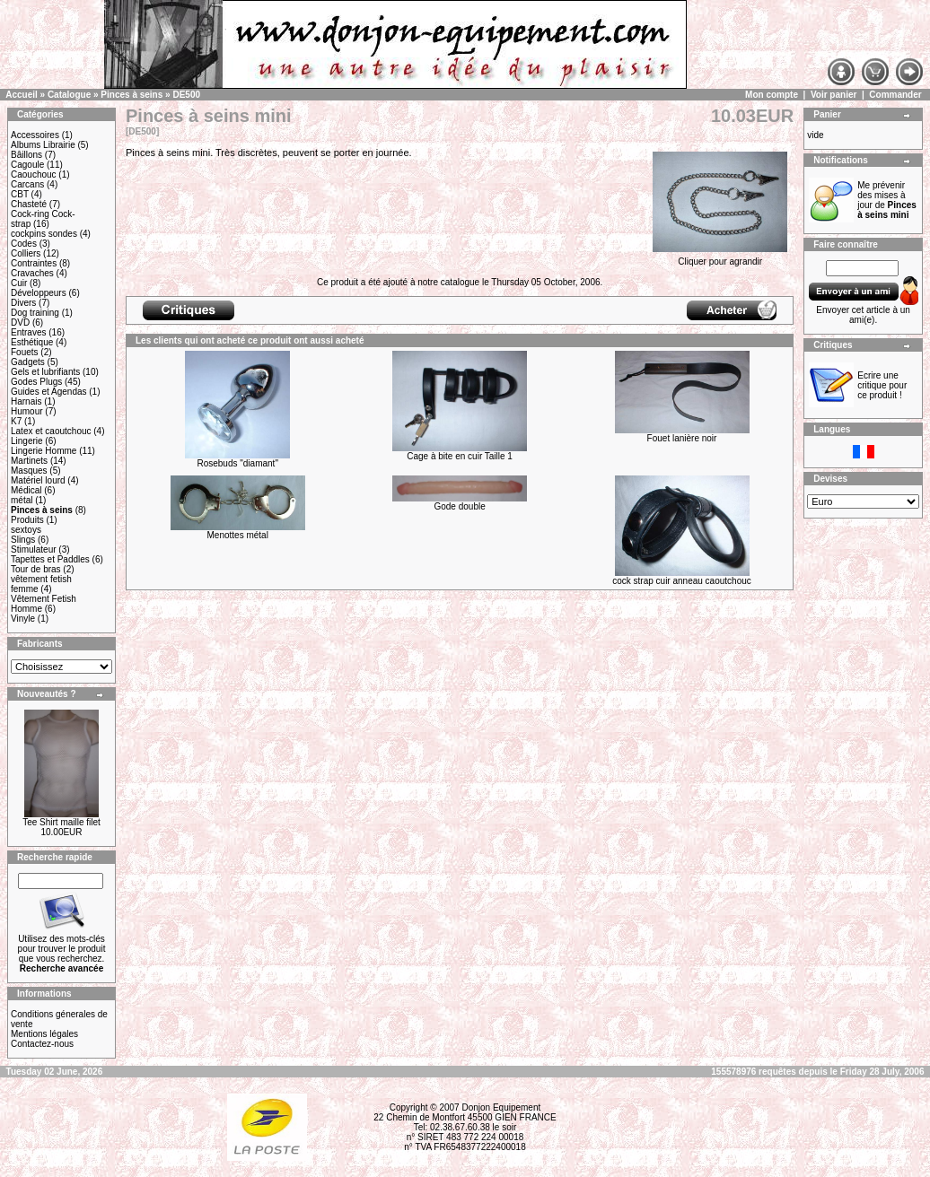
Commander (895, 95)
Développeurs (38, 293)
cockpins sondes (44, 234)
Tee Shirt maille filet (61, 822)
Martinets (29, 461)
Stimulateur (34, 549)
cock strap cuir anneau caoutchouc (681, 581)
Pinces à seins (131, 95)
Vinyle (23, 618)
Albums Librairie (43, 145)
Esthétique (32, 342)
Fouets (25, 352)
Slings (23, 540)
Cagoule (27, 165)
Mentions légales (44, 1034)
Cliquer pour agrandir (720, 257)
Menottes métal (237, 535)
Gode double (459, 506)
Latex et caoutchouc (51, 431)
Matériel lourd (38, 480)
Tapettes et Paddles (50, 559)
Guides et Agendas (49, 392)
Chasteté (29, 204)
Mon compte (771, 95)
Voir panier (834, 95)
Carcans (27, 184)
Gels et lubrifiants (45, 372)
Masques (29, 470)
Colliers (25, 253)
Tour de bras (36, 569)
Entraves (28, 332)
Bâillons (26, 155)
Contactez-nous (42, 1044)
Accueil (21, 95)
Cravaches (32, 273)
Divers (23, 303)
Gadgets (28, 362)
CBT (20, 194)
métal (21, 500)
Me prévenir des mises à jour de (887, 200)
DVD (20, 322)
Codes (24, 243)
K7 (16, 421)
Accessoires (35, 135)
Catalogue (69, 95)
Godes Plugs (36, 382)
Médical (26, 490)
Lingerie (27, 441)
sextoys (26, 530)
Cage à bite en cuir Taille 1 (460, 456)
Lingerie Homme (43, 451)
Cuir (19, 283)
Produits (27, 520)
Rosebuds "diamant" (237, 463)
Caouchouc (34, 174)
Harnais (26, 401)
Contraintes (34, 263)
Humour (27, 411)
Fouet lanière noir (682, 438)
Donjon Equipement (500, 1107)
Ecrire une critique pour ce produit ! (882, 385)
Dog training (35, 313)
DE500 (186, 95)
